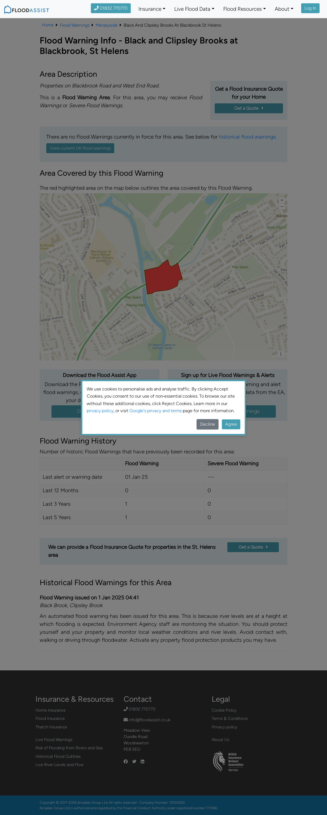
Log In (310, 8)
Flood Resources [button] (242, 9)
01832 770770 (110, 8)
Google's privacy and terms (155, 410)
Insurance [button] (149, 9)
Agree (231, 424)
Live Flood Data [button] (192, 9)
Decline (207, 424)
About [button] (282, 9)
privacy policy (100, 410)
